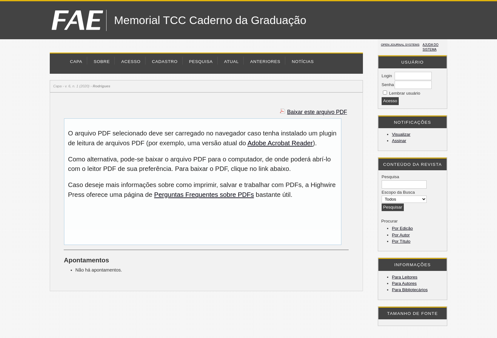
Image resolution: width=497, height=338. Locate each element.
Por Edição (402, 228)
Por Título (401, 241)
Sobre (102, 61)
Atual (231, 61)
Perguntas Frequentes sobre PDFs (204, 194)
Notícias (303, 61)
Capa (76, 61)
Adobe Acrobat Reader (280, 143)
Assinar (399, 140)
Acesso (130, 61)
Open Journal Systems (400, 44)
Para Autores (404, 283)
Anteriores (265, 61)
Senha (388, 84)
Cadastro (165, 61)
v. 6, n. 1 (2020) (77, 86)
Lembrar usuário (404, 93)
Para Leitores (404, 277)
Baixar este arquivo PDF (317, 112)
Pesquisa (201, 61)
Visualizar (401, 134)
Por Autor (401, 235)
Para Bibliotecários (410, 289)
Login (387, 75)
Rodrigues (101, 86)
